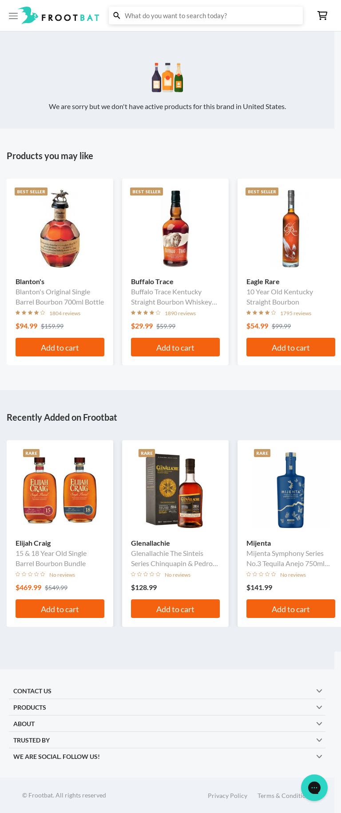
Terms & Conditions (285, 795)
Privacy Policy (227, 795)
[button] (170, 15)
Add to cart (60, 347)
